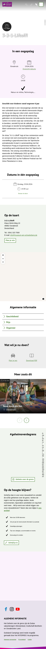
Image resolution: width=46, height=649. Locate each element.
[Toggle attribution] (43, 298)
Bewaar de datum (23, 193)
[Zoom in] (3, 255)
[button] (10, 240)
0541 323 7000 (14, 233)
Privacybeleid (22, 639)
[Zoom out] (3, 258)
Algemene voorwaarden (10, 639)
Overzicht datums (29, 69)
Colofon (30, 639)
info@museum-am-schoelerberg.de (23, 235)
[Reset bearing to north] (3, 262)
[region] (23, 276)
